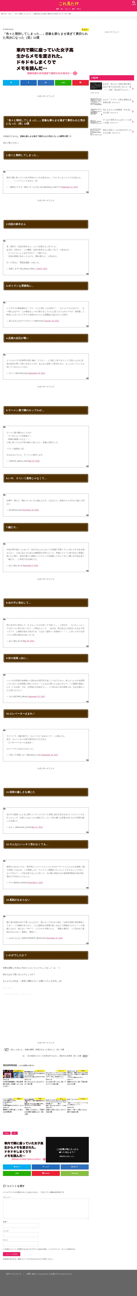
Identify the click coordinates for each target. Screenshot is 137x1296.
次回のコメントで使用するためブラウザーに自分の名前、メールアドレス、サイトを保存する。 (40, 1249)
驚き (73, 9)
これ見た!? (68, 3)
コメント (7, 1197)
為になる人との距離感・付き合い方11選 (110, 109)
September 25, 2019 (36, 696)
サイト (5, 1240)
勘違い (7, 1133)
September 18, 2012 (36, 373)
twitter (10, 987)
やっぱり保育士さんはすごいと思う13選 (110, 119)
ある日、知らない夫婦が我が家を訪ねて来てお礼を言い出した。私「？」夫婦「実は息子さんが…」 (110, 87)
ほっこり (68, 9)
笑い (62, 9)
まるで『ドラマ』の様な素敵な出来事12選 (110, 99)
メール (6, 1231)
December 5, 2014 (35, 882)
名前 (5, 1221)
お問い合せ (26, 1273)
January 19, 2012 (52, 321)
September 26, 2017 (49, 755)
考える (79, 9)
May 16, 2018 (33, 461)
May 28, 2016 (28, 641)
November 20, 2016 (54, 938)
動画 (57, 9)
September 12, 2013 (69, 187)
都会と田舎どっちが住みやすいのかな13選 (110, 129)
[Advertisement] (46, 103)
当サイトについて (11, 1273)
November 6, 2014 (30, 565)
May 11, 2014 (37, 827)
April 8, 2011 (42, 268)
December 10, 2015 (30, 510)
